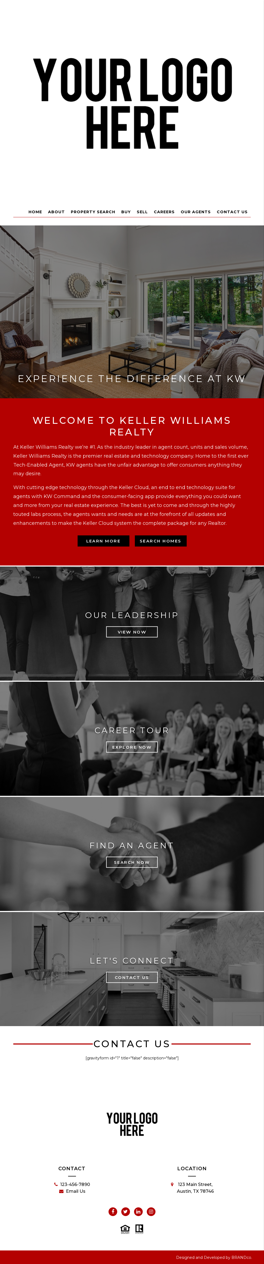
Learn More (103, 541)
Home (35, 211)
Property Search (93, 211)
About (56, 211)
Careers (164, 211)
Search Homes (161, 541)
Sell (142, 211)
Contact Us (232, 211)
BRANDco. (241, 1257)
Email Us (72, 1191)
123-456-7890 (72, 1184)
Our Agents (196, 211)
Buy (126, 211)
